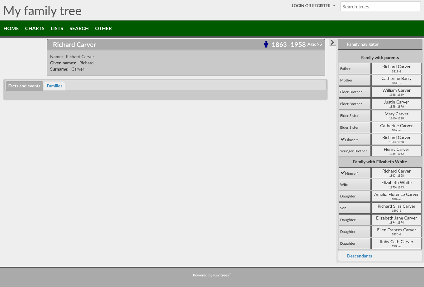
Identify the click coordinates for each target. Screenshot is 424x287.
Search (79, 28)
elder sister (349, 115)
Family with (380, 161)
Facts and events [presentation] (24, 85)
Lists (57, 28)
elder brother (351, 92)
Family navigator (363, 44)
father (345, 68)
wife (344, 184)
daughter (348, 196)
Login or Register (312, 5)
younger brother (353, 151)
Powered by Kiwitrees (212, 275)
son (343, 208)
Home (11, 28)
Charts (35, 28)
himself (349, 139)
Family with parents (380, 57)
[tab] (186, 44)
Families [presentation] (54, 85)
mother (346, 80)
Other (103, 28)
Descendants (359, 255)
